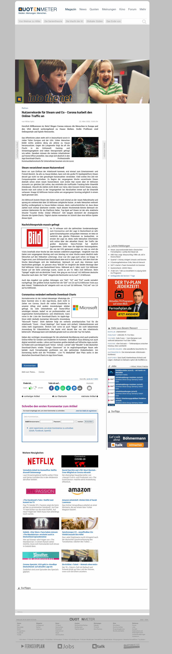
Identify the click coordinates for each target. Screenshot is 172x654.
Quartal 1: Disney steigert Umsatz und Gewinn (128, 259)
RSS (18, 625)
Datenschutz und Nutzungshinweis (137, 631)
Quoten (94, 9)
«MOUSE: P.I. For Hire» (121, 335)
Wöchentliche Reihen (81, 625)
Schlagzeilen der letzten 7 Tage (123, 276)
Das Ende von (114, 21)
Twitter (19, 635)
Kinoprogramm (118, 639)
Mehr (143, 9)
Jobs (133, 627)
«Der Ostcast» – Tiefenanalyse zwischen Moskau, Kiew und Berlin (128, 344)
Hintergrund (40, 625)
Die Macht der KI (74, 21)
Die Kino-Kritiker (118, 627)
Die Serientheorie (53, 21)
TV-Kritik (96, 627)
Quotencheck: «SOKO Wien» (121, 268)
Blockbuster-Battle (118, 631)
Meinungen (109, 9)
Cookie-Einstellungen (138, 634)
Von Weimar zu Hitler (29, 21)
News (83, 9)
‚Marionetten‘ (117, 331)
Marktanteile (78, 627)
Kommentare (30, 365)
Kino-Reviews (98, 629)
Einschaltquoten (74, 639)
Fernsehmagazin (39, 639)
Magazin (70, 9)
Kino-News (116, 625)
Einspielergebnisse (119, 629)
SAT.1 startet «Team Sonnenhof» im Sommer (128, 265)
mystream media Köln (127, 372)
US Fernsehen (58, 639)
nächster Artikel (89, 396)
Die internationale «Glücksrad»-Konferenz (127, 353)
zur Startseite (59, 396)
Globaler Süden (95, 21)
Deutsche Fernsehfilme (130, 639)
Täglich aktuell (79, 629)
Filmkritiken (49, 639)
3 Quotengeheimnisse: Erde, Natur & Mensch (128, 262)
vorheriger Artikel (31, 396)
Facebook (20, 633)
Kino (122, 9)
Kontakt (134, 629)
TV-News (58, 625)
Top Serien (141, 639)
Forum (132, 9)
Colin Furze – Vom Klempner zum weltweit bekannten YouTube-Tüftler (124, 339)
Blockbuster (90, 639)
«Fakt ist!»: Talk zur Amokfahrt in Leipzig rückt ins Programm (128, 272)
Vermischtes (59, 627)
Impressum (135, 636)
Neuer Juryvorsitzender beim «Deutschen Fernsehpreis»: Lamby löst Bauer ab (126, 250)
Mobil (19, 629)
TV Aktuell (30, 639)
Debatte (96, 625)
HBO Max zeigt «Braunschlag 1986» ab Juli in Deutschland (128, 255)
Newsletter (20, 627)
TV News (65, 639)
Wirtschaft (58, 629)
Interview (39, 629)
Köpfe (57, 633)
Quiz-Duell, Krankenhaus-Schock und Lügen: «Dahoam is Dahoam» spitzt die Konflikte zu (127, 358)
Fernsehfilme (99, 639)
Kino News (23, 639)
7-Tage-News (21, 631)
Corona (41, 372)
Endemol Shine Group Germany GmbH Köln (125, 379)
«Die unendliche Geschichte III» (127, 349)
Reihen (38, 627)
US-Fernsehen (59, 635)
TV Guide (83, 639)
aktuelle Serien (107, 639)
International (59, 631)
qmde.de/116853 (92, 379)
